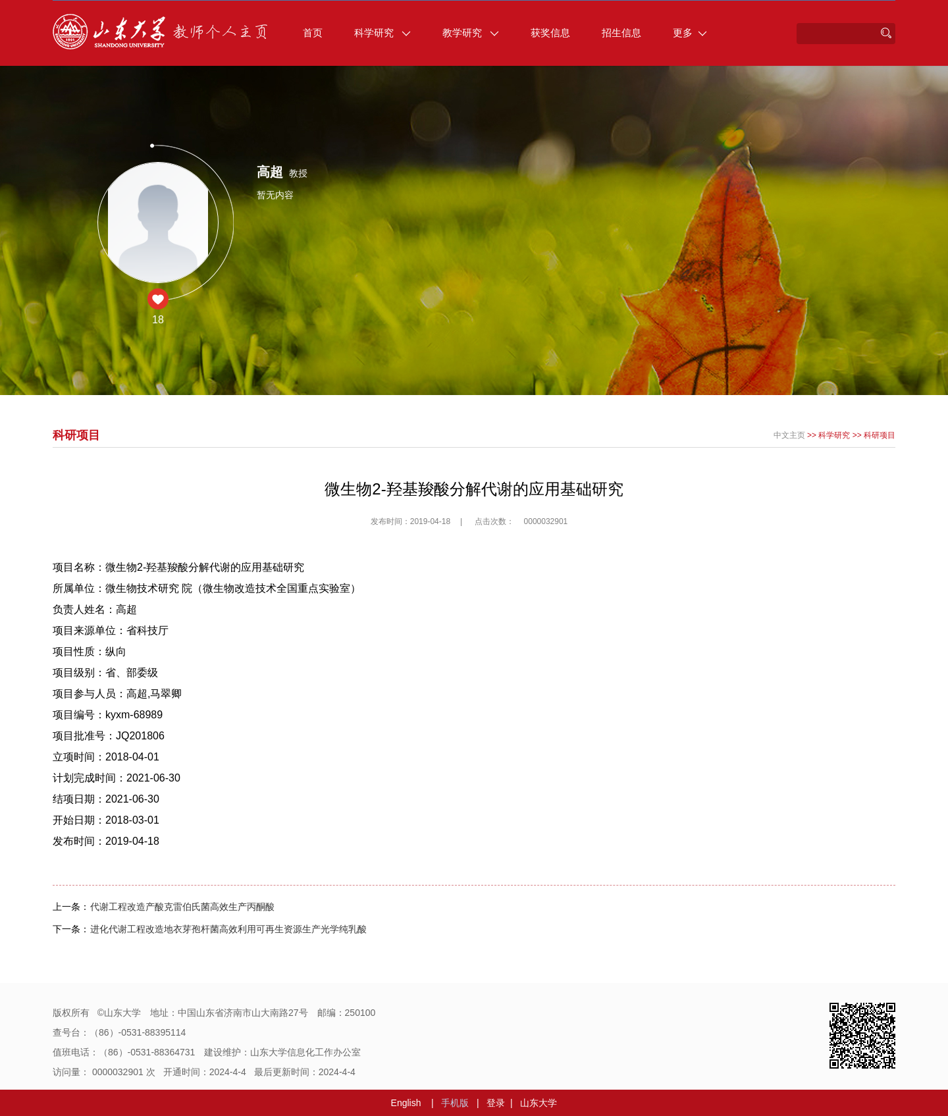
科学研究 (382, 32)
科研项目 (879, 435)
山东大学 (538, 1103)
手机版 (455, 1103)
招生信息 (621, 32)
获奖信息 (550, 32)
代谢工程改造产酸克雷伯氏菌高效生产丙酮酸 (182, 906)
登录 (496, 1103)
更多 (690, 32)
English (406, 1103)
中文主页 (789, 435)
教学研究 (470, 32)
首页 (313, 32)
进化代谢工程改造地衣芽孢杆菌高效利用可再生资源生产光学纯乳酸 (228, 929)
